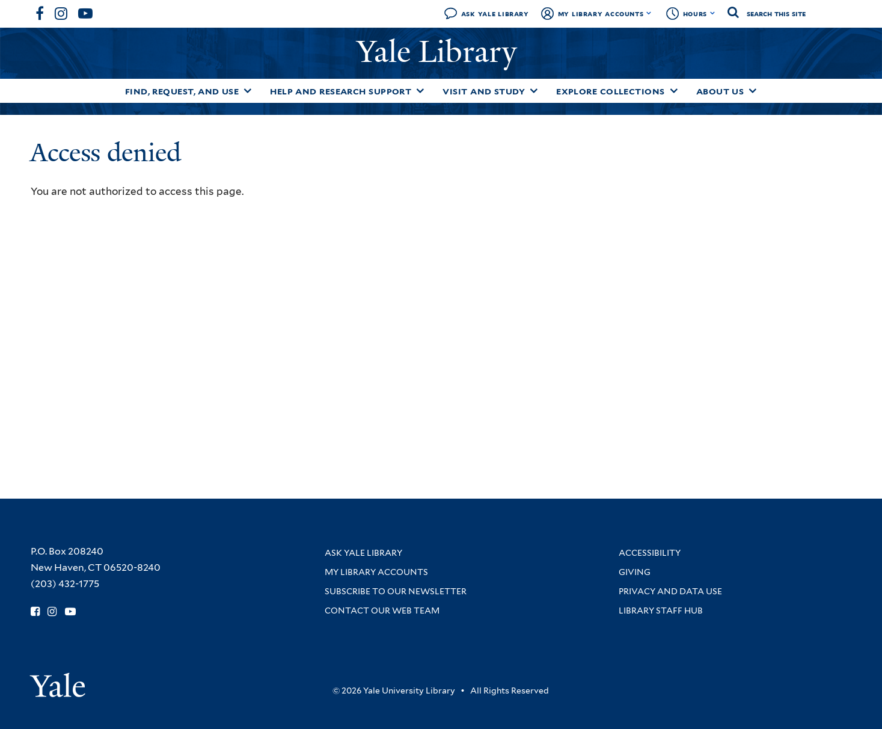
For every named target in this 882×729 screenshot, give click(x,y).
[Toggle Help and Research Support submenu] (420, 91)
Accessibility (650, 553)
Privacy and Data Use (670, 591)
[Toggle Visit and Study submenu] (534, 91)
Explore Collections (610, 91)
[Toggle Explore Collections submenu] (674, 91)
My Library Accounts (601, 13)
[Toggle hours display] (712, 13)
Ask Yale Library (495, 13)
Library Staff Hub (661, 610)
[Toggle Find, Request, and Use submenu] (247, 91)
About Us (720, 91)
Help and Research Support (340, 91)
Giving (635, 572)
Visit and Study (484, 91)
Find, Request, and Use (182, 91)
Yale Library (441, 52)
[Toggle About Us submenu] (753, 91)
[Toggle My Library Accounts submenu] (649, 13)
